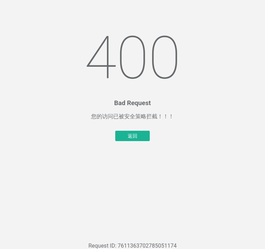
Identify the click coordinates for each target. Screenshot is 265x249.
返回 (132, 136)
